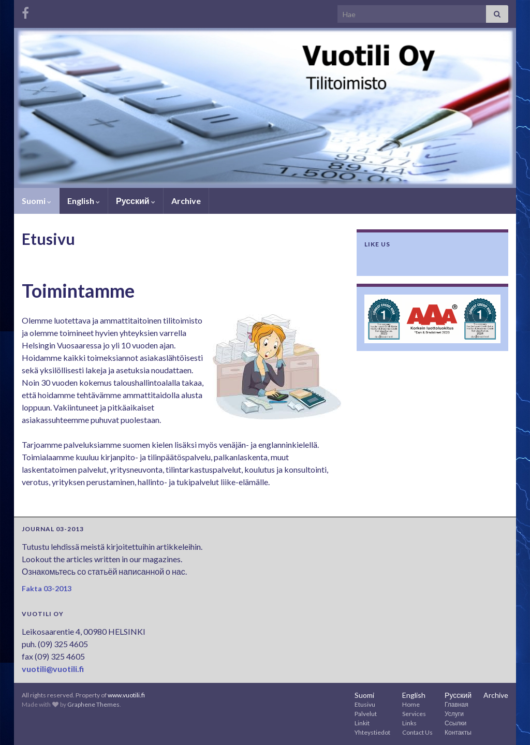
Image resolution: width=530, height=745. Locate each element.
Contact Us (417, 732)
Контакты (458, 732)
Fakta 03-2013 (46, 588)
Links (409, 723)
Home (411, 704)
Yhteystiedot (372, 732)
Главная (456, 704)
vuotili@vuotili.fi (53, 669)
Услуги (454, 714)
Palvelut (366, 714)
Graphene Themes (93, 704)
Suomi (36, 201)
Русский (135, 201)
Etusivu (365, 704)
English (83, 201)
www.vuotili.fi (126, 695)
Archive (186, 201)
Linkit (362, 723)
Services (414, 714)
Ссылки (455, 723)
